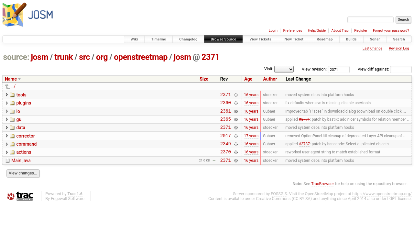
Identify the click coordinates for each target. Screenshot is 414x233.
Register (360, 30)
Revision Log (399, 48)
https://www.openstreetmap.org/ (382, 202)
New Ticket (294, 39)
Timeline (158, 39)
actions (23, 158)
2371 (211, 57)
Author (270, 79)
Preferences (292, 30)
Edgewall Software (67, 207)
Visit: (268, 68)
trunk (63, 57)
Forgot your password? (391, 30)
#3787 (304, 150)
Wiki (134, 39)
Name (11, 79)
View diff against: (385, 69)
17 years (251, 141)
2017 (225, 141)
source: (16, 57)
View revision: (314, 69)
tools (21, 94)
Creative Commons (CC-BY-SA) (284, 207)
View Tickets (260, 39)
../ (13, 86)
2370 (225, 159)
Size (204, 79)
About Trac (340, 30)
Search (399, 39)
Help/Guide (317, 30)
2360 (225, 104)
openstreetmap (141, 57)
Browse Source (223, 39)
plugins (23, 103)
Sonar (375, 39)
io (18, 113)
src (84, 57)
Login (273, 30)
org (102, 57)
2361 (225, 114)
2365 (225, 123)
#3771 (304, 122)
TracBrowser (322, 192)
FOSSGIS (279, 202)
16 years (251, 95)
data (20, 131)
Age (248, 79)
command (26, 149)
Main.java (21, 168)
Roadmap (325, 39)
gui (19, 122)
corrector (25, 140)
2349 (225, 150)
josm (39, 57)
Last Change (372, 48)
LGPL (392, 207)
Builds (351, 39)
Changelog (188, 39)
